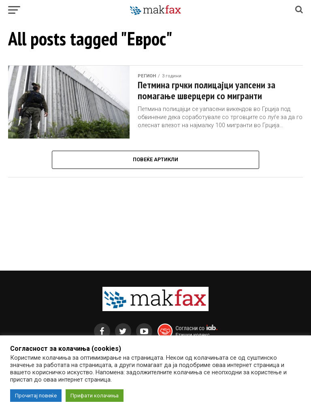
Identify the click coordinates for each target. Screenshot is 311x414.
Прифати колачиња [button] (94, 396)
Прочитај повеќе (36, 396)
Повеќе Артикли (155, 159)
